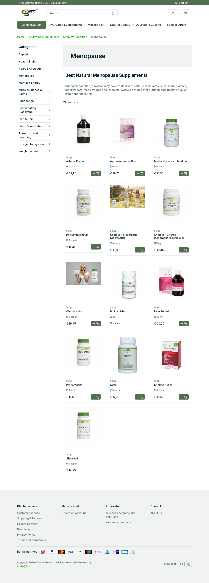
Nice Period (161, 311)
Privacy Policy (26, 534)
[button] (185, 13)
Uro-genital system (35, 144)
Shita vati (72, 458)
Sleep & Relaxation (35, 126)
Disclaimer (24, 529)
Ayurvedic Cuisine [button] (148, 24)
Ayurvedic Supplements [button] (65, 24)
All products (31, 24)
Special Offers (176, 24)
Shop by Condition (75, 36)
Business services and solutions (120, 514)
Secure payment (27, 523)
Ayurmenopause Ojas (123, 161)
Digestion (35, 54)
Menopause (35, 75)
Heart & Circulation (35, 68)
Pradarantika (74, 384)
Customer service (28, 513)
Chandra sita (74, 311)
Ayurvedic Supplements (44, 36)
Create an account (74, 513)
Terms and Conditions (31, 540)
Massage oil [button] (96, 24)
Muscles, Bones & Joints (35, 91)
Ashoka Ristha (75, 161)
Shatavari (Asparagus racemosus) (123, 236)
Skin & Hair (35, 119)
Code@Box (23, 566)
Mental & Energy (35, 82)
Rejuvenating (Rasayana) (35, 109)
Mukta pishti (117, 311)
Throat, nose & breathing (35, 135)
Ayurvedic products (118, 522)
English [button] (181, 2)
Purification (35, 100)
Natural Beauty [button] (120, 24)
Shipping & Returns (29, 518)
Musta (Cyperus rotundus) (170, 161)
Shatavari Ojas (163, 384)
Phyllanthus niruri (77, 234)
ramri (113, 384)
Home (21, 36)
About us (156, 513)
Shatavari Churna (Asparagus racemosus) (169, 236)
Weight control (35, 151)
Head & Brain (35, 61)
